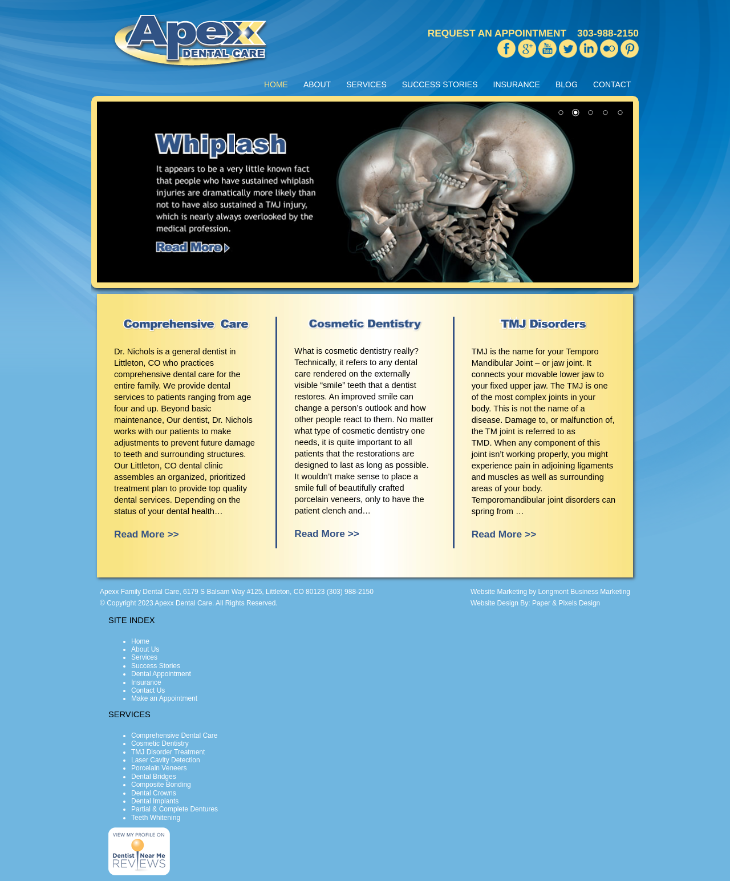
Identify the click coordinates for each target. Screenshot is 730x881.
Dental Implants (155, 801)
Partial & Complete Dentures (174, 809)
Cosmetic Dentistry (160, 743)
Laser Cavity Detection (165, 760)
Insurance (146, 682)
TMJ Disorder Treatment (168, 752)
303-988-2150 (608, 33)
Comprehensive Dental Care (174, 735)
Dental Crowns (153, 793)
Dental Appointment (161, 674)
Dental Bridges (153, 777)
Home (140, 641)
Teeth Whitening (155, 818)
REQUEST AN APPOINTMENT (497, 33)
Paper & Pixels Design (566, 603)
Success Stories (155, 666)
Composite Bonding (161, 785)
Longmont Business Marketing (584, 592)
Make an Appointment (164, 698)
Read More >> (146, 534)
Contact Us (148, 690)
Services (144, 657)
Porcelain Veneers (158, 768)
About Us (145, 649)
